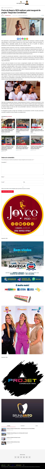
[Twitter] (20, 39)
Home (2, 7)
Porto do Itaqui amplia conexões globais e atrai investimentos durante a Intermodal (7, 130)
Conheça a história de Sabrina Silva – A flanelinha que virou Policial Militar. (21, 428)
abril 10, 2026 (18, 133)
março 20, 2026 (33, 150)
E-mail (3, 182)
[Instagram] (23, 39)
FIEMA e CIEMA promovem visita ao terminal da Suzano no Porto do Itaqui (22, 130)
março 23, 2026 (18, 150)
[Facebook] (18, 39)
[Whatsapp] (25, 39)
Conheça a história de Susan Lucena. (13, 437)
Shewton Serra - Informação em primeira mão (11, 466)
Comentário (4, 162)
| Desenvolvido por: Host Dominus (34, 466)
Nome (3, 177)
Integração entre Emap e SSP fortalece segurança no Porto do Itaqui (37, 130)
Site (24, 182)
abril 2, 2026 (3, 151)
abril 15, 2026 (3, 133)
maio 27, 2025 (15, 15)
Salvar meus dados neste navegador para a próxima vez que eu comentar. (15, 188)
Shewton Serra (8, 15)
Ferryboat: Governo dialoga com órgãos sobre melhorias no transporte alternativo (37, 147)
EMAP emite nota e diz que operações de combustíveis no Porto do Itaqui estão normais (22, 147)
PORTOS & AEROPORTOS (8, 7)
